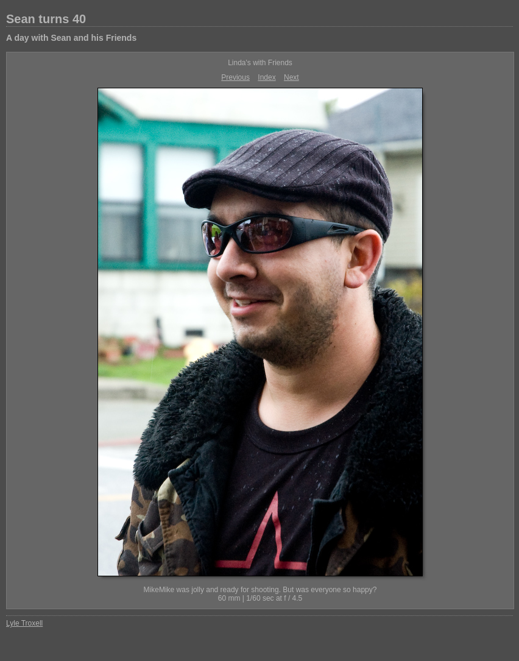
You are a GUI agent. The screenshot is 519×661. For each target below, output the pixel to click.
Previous (235, 77)
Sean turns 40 (46, 19)
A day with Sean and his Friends (71, 38)
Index (266, 77)
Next (291, 77)
